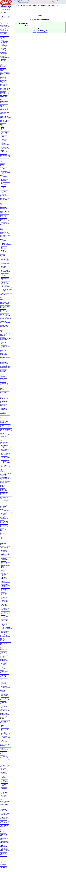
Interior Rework (3, 371)
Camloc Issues (4, 132)
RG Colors (3, 513)
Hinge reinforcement (5, 182)
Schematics (3, 617)
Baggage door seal (4, 72)
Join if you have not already (40, 32)
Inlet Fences (3, 152)
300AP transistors (5, 57)
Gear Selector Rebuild (6, 562)
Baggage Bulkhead (4, 74)
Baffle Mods (3, 68)
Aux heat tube (4, 345)
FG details (3, 168)
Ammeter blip (3, 50)
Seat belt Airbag (3, 655)
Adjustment (3, 240)
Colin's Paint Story (5, 510)
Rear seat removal (4, 635)
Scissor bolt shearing (5, 457)
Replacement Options (5, 260)
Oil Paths (2, 486)
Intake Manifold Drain (5, 367)
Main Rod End (4, 578)
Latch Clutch (4, 184)
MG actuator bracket (5, 588)
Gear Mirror (3, 309)
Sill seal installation (4, 674)
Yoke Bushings (3, 867)
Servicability (4, 698)
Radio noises (3, 543)
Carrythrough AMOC (5, 687)
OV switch (3, 48)
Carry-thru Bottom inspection (4, 689)
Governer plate (3, 321)
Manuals (2, 425)
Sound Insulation (4, 676)
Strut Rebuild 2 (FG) (5, 462)
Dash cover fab (3, 164)
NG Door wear (4, 589)
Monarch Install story (5, 259)
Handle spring (4, 180)
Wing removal (3, 846)
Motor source (4, 246)
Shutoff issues (4, 285)
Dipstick (3, 267)
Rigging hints (4, 251)
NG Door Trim (4, 597)
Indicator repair (4, 279)
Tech (53, 5)
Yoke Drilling (3, 864)
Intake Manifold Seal (5, 366)
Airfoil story (3, 33)
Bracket (2, 38)
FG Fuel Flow (3, 237)
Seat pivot (2, 656)
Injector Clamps (3, 365)
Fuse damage (4, 176)
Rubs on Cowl (4, 709)
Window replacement (5, 841)
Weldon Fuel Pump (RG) (6, 293)
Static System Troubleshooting (4, 749)
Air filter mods (3, 32)
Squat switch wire (5, 623)
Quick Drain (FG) (5, 283)
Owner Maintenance (4, 500)
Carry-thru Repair (5, 693)
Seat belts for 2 (3, 653)
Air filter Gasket (4, 30)
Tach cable (2, 764)
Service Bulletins (5, 620)
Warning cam (4, 632)
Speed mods (3, 701)
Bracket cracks (4, 726)
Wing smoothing (4, 849)
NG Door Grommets (5, 452)
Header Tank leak (5, 277)
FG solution (3, 668)
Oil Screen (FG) (3, 490)
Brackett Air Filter (4, 82)
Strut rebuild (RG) (4, 757)
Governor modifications (6, 172)
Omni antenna (3, 493)
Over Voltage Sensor (4, 497)
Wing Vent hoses (4, 853)
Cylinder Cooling (4, 154)
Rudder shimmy (3, 643)
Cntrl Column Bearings (5, 117)
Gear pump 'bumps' (4, 313)
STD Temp (2, 711)
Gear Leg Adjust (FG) (5, 305)
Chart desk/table (4, 109)
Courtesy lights (4, 406)
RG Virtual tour (4, 783)
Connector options (4, 114)
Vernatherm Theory (4, 817)
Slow (2, 252)
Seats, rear (2, 652)
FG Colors (3, 514)
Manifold (3, 581)
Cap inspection (4, 682)
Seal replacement (5, 190)
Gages (1, 299)
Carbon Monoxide (4, 104)
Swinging (3, 464)
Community (36, 5)
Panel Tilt (2, 507)
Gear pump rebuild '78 (5, 315)
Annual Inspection (4, 55)
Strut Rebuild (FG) (5, 461)
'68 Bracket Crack (5, 697)
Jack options (3, 379)
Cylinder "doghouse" (5, 156)
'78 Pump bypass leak (5, 605)
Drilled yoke (3, 196)
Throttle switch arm (5, 627)
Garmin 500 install (4, 302)
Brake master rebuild (5, 88)
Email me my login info (40, 30)
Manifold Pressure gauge (5, 424)
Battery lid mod (3, 77)
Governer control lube (5, 319)
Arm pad (3, 446)
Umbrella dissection (5, 263)
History (2, 566)
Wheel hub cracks (4, 837)
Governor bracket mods (5, 318)
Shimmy (3, 458)
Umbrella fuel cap (5, 802)
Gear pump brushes (4, 310)
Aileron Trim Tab (4, 23)
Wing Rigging (3, 848)
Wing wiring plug (4, 854)
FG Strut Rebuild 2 (4, 233)
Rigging (3, 250)
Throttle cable (3, 768)
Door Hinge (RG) (5, 449)
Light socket (3, 575)
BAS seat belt (3, 76)
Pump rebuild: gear (4, 534)
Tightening (3, 194)
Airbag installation (4, 26)
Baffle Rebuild (3, 69)
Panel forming (3, 505)
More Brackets (4, 736)
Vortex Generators (4, 825)
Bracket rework (4, 729)
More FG (3, 667)
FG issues (3, 664)
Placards (2, 520)
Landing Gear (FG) (4, 398)
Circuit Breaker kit (5, 42)
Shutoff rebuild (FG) (5, 286)
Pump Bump (3, 604)
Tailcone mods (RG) (5, 346)
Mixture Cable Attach (5, 429)
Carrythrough (4, 686)
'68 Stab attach (4, 741)
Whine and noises (5, 46)
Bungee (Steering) (4, 95)
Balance (3, 725)
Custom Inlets (4, 151)
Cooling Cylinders (4, 120)
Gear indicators (4, 409)
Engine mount (3, 218)
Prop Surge (2, 528)
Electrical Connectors (5, 210)
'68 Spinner (3, 705)
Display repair (3, 173)
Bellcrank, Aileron (4, 78)
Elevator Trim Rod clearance (4, 212)
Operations (3, 248)
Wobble (2, 740)
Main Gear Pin (4, 577)
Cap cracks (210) (5, 684)
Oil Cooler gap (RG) (4, 477)
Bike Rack (2, 81)
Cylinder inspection (4, 158)
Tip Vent (3, 290)
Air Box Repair (3, 28)
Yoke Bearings (3, 866)
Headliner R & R (4, 339)
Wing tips (3, 412)
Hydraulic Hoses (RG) (5, 357)
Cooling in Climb (4, 121)
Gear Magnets (3, 307)
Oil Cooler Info (3, 474)
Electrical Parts (3, 208)
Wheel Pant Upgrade (5, 835)
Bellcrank (3, 60)
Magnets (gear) (3, 420)
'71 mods (3, 125)
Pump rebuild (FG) (5, 282)
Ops (30, 5)
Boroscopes (3, 92)
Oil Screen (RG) (4, 492)
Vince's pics (3, 793)
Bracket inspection (5, 728)
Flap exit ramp (4, 139)
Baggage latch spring (5, 73)
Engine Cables (3, 215)
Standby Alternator (4, 744)
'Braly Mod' (3, 91)
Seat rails (2, 657)
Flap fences (3, 140)
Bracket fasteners (5, 730)
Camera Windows (4, 101)
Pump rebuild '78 (5, 609)
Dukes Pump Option (5, 271)
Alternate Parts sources (5, 34)
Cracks (2, 437)
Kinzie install (3, 392)
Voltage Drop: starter (5, 821)
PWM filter (2, 533)
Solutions (3, 666)
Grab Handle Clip (4, 326)
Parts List (3, 785)
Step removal (3, 753)
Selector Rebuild (4, 619)
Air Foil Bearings (5, 775)
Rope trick (2, 639)
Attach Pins (3, 691)
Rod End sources (4, 616)
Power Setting (4, 788)
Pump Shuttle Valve (5, 611)
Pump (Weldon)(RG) (5, 281)
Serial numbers (3, 659)
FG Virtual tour (4, 781)
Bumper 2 (3, 129)
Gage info (3, 275)
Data (57, 5)
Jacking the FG (3, 376)
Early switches (4, 555)
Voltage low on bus (4, 824)
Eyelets (2, 136)
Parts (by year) (4, 600)
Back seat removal (4, 66)
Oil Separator (3, 489)
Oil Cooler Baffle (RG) (5, 473)
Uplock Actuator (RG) (5, 801)
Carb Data (2, 102)
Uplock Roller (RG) (5, 466)
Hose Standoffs (3, 354)
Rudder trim (3, 644)
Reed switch (3, 612)
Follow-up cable (4, 243)
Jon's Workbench (4, 384)
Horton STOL (3, 353)
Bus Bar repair (3, 96)
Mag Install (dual (4, 421)
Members (43, 5)
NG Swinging (4, 593)
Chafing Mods (4, 135)
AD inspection (4, 680)
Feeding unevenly (5, 273)
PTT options (3, 530)
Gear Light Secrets (4, 306)
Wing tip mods (3, 852)
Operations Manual (5, 791)
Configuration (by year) (6, 553)
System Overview (5, 789)
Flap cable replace (5, 137)
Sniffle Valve (3, 672)
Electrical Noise (3, 207)
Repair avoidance (5, 694)
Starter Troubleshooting (5, 747)
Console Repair (3, 113)
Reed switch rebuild (5, 613)
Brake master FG (4, 87)
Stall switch (3, 743)
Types (2, 262)
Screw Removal (3, 651)
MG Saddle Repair (5, 586)
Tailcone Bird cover (4, 765)
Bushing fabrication (5, 733)
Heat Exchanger (4, 779)
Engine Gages (3, 216)
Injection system (4, 363)
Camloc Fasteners (5, 131)
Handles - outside (5, 179)
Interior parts (3, 370)
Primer (2, 776)
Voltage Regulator (4, 822)
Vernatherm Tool (4, 818)
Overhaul (2, 494)
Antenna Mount (3, 53)
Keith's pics (3, 795)
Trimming (3, 738)
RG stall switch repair (5, 636)
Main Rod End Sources (6, 580)
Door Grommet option (6, 453)
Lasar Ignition (3, 404)
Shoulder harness (4, 671)
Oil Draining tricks (4, 479)
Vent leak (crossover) (5, 291)
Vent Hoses (2, 811)
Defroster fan (3, 165)
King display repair (4, 389)
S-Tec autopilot (3, 751)
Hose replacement (5, 278)
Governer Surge (3, 325)
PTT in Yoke (3, 532)
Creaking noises (4, 734)
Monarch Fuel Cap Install (6, 430)
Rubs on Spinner (4, 147)
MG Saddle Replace (5, 585)
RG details (3, 169)
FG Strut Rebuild (4, 232)
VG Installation (3, 826)
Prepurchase (24, 5)
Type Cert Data (3, 796)
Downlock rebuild (5, 554)
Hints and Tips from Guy (6, 511)
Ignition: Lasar (3, 362)
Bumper (3, 128)
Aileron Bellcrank (4, 25)
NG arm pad (3, 596)
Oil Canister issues (4, 471)
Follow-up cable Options (6, 244)
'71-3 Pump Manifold (5, 608)
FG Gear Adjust (3, 229)
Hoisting (2, 351)
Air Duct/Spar (3, 29)
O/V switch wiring (4, 498)
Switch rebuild (4, 625)
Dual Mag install (4, 199)
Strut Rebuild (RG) (5, 460)
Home (17, 5)
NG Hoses (3, 592)
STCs (1, 752)
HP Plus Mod (3, 355)
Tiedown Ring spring (5, 770)
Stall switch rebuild (4, 710)
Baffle (2, 127)
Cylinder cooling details (5, 155)
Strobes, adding (3, 756)
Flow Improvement (5, 347)
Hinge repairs (4, 183)
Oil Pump (2, 488)
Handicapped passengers (5, 333)
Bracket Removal (5, 434)
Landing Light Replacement (3, 402)
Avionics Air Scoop (4, 61)
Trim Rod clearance (5, 737)
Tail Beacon (3, 411)
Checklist (3, 777)
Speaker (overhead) (4, 699)
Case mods (2, 105)
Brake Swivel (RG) (4, 89)
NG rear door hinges (5, 598)
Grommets (3, 146)
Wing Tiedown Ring (5, 720)
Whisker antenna (4, 838)
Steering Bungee (4, 716)
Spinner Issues (3, 703)
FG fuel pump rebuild (5, 231)
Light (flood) (3, 413)
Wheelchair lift (3, 834)
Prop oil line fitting (4, 526)
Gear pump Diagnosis (5, 311)
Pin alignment (4, 188)
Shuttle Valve (4, 624)
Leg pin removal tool (5, 571)
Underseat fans (4, 349)
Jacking (2, 570)
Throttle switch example (6, 628)
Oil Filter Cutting (4, 482)
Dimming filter (4, 408)
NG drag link (4, 590)
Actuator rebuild (4, 445)
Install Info (3, 780)
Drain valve (3, 269)
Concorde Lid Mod (4, 112)
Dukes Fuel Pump (4, 200)
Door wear (3, 450)
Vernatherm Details (4, 816)
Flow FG (3, 274)
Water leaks (3, 831)
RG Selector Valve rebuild (7, 287)
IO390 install (4, 171)
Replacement (4, 695)
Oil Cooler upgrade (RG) (5, 478)
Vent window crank (4, 813)
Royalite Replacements (5, 642)
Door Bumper (4, 454)
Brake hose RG (3, 85)
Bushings (3, 732)
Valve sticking (3, 810)
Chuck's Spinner (4, 707)
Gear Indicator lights (5, 303)
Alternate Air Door (4, 36)
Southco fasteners (5, 148)
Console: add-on (4, 116)
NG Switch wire (4, 594)
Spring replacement (5, 192)
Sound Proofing (3, 675)
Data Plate (2, 163)
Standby (3, 49)
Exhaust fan (3, 342)
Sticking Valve (3, 713)
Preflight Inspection (4, 522)
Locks (2, 187)
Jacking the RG (3, 378)
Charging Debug (4, 108)
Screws (2, 150)
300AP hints (3, 59)
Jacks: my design (4, 383)
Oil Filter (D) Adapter (5, 481)
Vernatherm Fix (3, 820)
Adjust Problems (4, 242)
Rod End (3, 615)
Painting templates (5, 516)
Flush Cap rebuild (5, 256)
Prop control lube (4, 524)
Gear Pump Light (4, 314)
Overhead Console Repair (6, 496)
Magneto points (3, 422)
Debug (2, 44)
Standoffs (2, 745)
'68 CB (2, 40)
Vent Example (4, 814)
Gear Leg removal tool (6, 557)
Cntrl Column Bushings (5, 119)
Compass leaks (3, 110)
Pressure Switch (4, 601)
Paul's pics (3, 784)
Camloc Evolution (5, 133)
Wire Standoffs (3, 856)
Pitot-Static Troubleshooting (4, 518)
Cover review (3, 123)
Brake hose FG (3, 84)
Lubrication (3, 186)
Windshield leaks (4, 839)
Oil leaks (2, 484)
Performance (4, 787)
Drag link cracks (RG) (6, 447)
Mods (48, 5)
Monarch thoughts (5, 258)
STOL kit (2, 755)
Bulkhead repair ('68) (5, 93)
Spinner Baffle (3, 702)
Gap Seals (2, 301)
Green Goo (2, 328)
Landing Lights (3, 400)
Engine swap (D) (4, 219)
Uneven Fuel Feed (4, 804)
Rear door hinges (5, 456)
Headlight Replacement (5, 338)
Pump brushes (4, 602)
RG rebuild (3, 663)
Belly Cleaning (3, 80)
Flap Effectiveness (5, 144)
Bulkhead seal (4, 343)
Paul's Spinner (4, 706)
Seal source (3, 191)
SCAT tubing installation (5, 649)
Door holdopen (4, 721)
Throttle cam (3, 769)
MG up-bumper (4, 584)
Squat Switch (3, 717)
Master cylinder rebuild (5, 426)
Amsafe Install (3, 52)
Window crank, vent (4, 842)
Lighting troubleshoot (5, 415)
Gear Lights (3, 558)
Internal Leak (4, 569)
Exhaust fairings (4, 224)
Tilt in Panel (3, 772)
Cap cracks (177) (5, 683)
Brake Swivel (4, 551)
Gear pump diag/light (5, 565)
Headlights (2, 337)
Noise (2, 247)
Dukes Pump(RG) (5, 270)
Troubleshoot (4, 45)
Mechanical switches (5, 582)
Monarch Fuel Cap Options (6, 432)
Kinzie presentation (4, 391)
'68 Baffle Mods (3, 70)
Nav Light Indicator (4, 442)
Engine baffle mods (4, 214)
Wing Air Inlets (3, 843)
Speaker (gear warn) (5, 621)
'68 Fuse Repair (3, 294)
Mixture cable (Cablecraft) (6, 428)
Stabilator (2, 724)
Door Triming (4, 465)
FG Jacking (2, 236)
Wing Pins (2, 845)
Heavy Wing (3, 350)
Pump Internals (4, 607)
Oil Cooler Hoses (4, 475)
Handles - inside (4, 178)
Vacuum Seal (4, 792)
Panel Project (3, 506)
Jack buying (3, 380)
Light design (3, 574)
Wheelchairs (3, 833)
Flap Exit (3, 143)
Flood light (2, 254)
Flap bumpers (4, 141)
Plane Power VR (4, 521)
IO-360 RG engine (5, 223)
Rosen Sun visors (4, 640)
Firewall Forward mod (5, 235)
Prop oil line (3, 525)
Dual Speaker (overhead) (5, 198)
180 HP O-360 (4, 222)
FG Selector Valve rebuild (6, 289)
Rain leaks (2, 544)
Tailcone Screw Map (4, 766)
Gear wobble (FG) (4, 317)
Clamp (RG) (3, 436)
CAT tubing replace (4, 106)
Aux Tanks (3, 266)
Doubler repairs (3, 195)
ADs (1, 22)
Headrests (2, 335)
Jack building (3, 382)
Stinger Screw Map (4, 714)
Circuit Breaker (4, 41)
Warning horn (4, 634)
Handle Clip (3, 334)
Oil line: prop (3, 485)
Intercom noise (3, 369)
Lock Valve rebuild (5, 573)
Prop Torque (3, 529)
